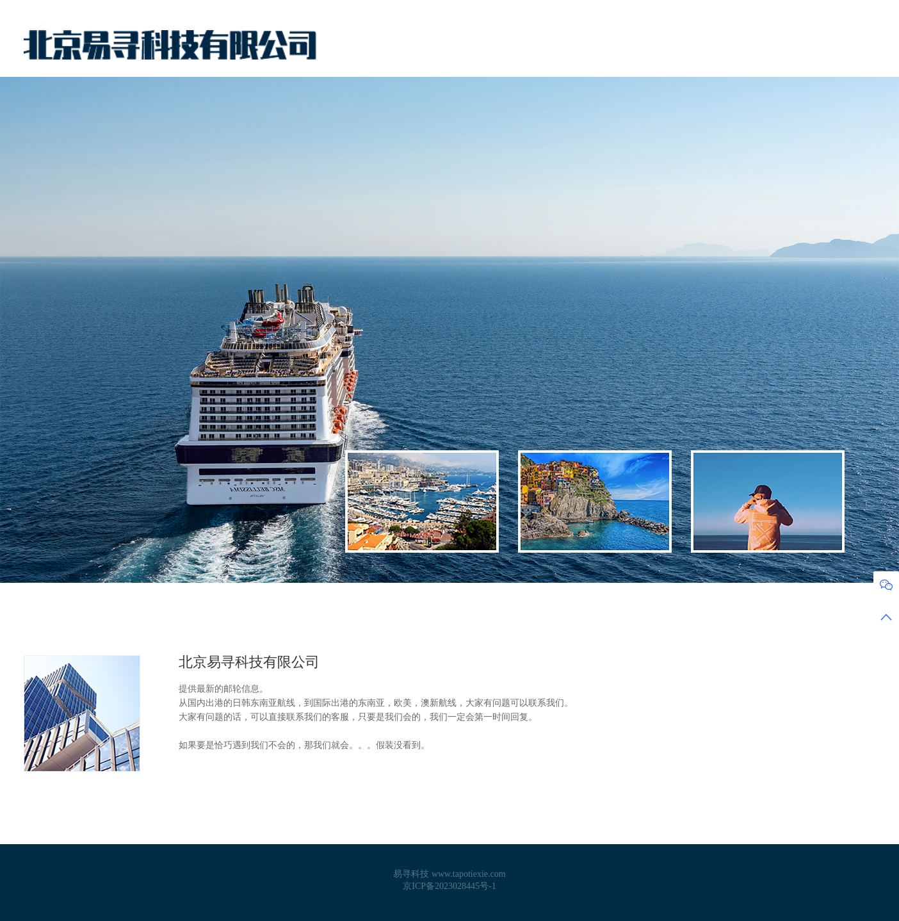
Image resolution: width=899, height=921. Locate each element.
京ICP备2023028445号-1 (449, 886)
